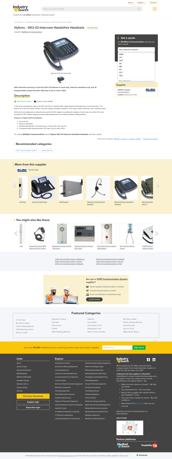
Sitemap (19, 391)
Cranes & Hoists (60, 381)
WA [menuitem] (120, 66)
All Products (19, 22)
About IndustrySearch (24, 370)
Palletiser (91, 319)
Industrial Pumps (60, 408)
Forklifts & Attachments (63, 398)
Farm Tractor (56, 325)
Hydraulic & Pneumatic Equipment (66, 401)
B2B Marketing (22, 374)
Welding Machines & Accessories (96, 408)
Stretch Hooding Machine (132, 322)
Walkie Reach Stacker (131, 332)
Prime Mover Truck (95, 325)
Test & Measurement (92, 391)
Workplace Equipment (92, 415)
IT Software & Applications (64, 415)
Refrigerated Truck (95, 329)
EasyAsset (140, 403)
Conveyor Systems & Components (66, 377)
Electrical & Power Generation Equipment (69, 384)
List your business (33, 396)
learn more (94, 299)
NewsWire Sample (23, 381)
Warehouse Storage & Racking (95, 401)
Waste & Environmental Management (97, 405)
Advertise (153, 3)
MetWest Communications (32, 32)
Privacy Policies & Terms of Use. (66, 456)
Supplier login (33, 402)
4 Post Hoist (20, 320)
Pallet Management (91, 381)
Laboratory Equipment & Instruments (67, 419)
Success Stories (22, 387)
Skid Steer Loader (130, 319)
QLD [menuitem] (121, 60)
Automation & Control (62, 363)
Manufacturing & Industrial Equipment (98, 363)
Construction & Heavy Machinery (66, 374)
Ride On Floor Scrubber (97, 332)
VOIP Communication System (61, 22)
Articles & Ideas (22, 367)
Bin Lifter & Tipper (23, 323)
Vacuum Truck (128, 329)
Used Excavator (129, 325)
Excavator (55, 322)
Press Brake (92, 322)
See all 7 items (34, 170)
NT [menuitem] (120, 69)
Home (19, 363)
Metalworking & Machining (94, 370)
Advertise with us (22, 384)
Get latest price (92, 28)
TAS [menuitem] (121, 75)
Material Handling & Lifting (94, 367)
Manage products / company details (127, 139)
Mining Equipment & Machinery (95, 374)
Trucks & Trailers (90, 398)
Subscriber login (33, 407)
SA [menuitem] (120, 63)
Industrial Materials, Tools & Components (69, 405)
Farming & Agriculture (62, 391)
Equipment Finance (59, 319)
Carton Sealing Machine (25, 326)
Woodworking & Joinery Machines (96, 412)
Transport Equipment (92, 394)
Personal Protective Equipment (95, 384)
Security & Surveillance (93, 387)
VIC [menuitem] (120, 57)
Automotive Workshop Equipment (66, 367)
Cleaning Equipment (62, 370)
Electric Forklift (21, 333)
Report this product (150, 139)
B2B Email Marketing (24, 377)
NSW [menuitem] (121, 54)
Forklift (54, 329)
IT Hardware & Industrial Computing (37, 22)
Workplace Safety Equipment (95, 419)
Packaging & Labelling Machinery (96, 377)
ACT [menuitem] (121, 72)
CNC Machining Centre (24, 329)
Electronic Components (63, 387)
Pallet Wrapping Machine (61, 332)
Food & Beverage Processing (64, 394)
